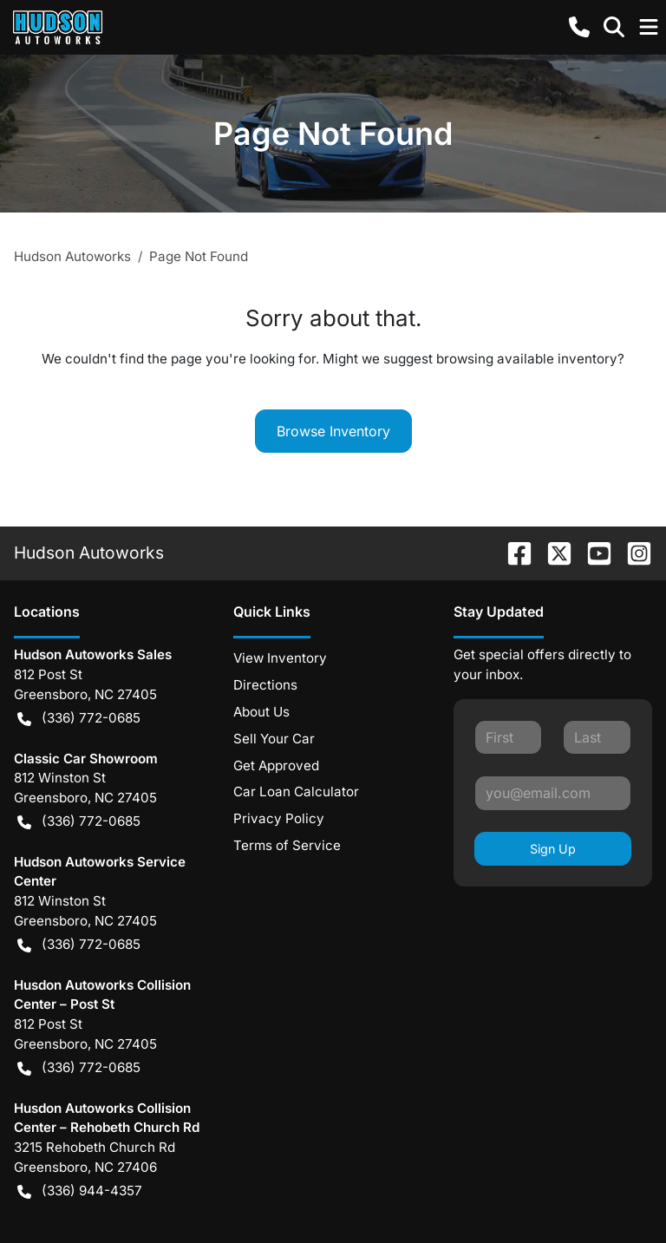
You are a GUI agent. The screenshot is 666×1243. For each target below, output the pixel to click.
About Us (261, 711)
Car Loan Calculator (296, 791)
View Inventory (280, 658)
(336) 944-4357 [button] (79, 1191)
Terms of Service (287, 845)
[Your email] (552, 792)
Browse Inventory (333, 431)
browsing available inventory (526, 358)
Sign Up (553, 848)
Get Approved (276, 765)
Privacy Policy (278, 818)
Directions (265, 685)
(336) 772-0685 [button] (78, 719)
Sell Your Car (274, 738)
